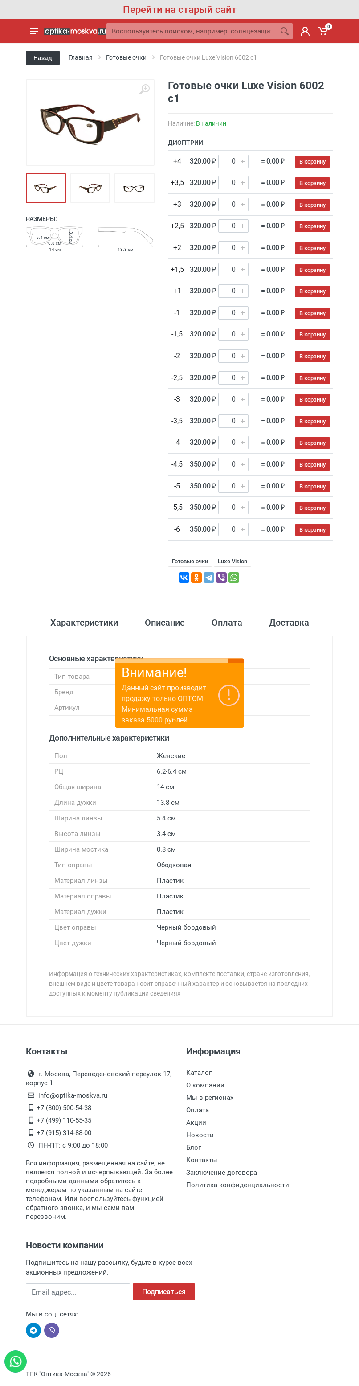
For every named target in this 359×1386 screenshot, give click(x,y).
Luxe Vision (232, 561)
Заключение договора (221, 1173)
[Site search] (191, 31)
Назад (42, 58)
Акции (196, 1123)
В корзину (312, 161)
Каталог (199, 1073)
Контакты (201, 1160)
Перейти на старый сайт (180, 9)
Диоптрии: (186, 142)
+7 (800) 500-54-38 (64, 1108)
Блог (193, 1148)
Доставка (289, 622)
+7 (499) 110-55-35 (64, 1120)
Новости (200, 1135)
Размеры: (41, 218)
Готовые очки (190, 561)
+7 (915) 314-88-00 (64, 1133)
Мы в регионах (209, 1098)
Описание (165, 622)
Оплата (227, 622)
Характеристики (84, 622)
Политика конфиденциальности (237, 1185)
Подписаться (164, 1292)
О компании (205, 1085)
